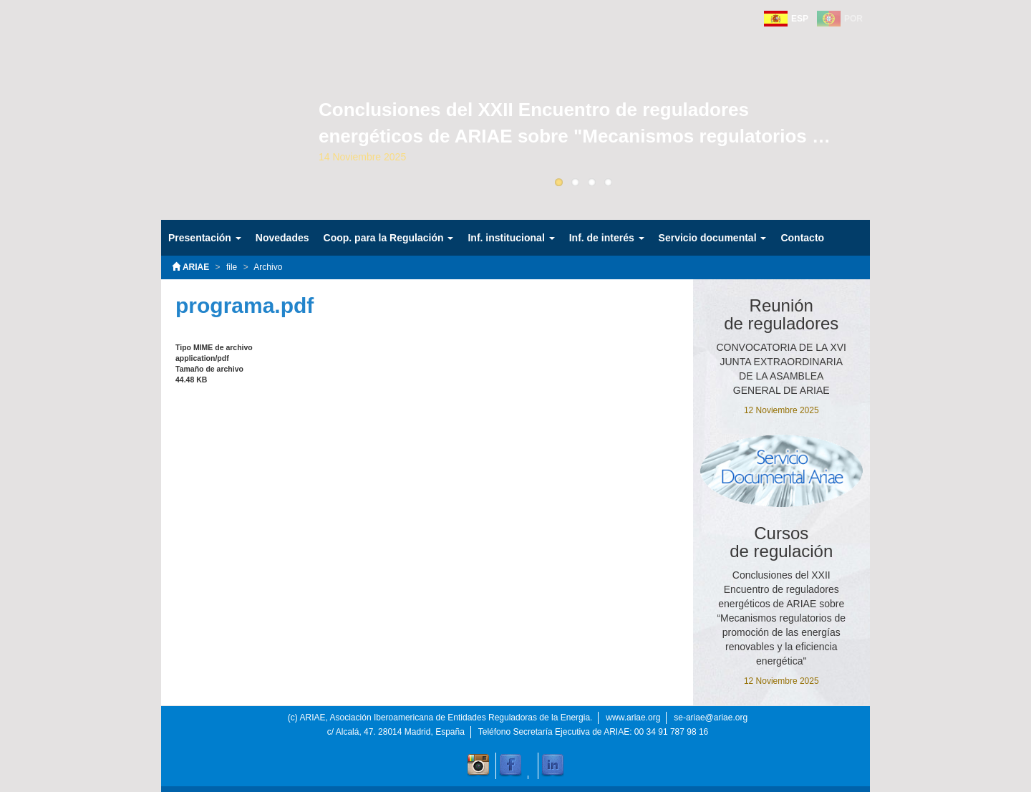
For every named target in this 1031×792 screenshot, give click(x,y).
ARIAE (190, 267)
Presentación (204, 237)
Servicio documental (713, 237)
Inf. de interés (606, 237)
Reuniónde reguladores (781, 314)
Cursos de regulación (781, 542)
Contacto (802, 237)
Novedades (282, 237)
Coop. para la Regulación (389, 237)
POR (853, 19)
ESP (799, 19)
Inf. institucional (511, 237)
